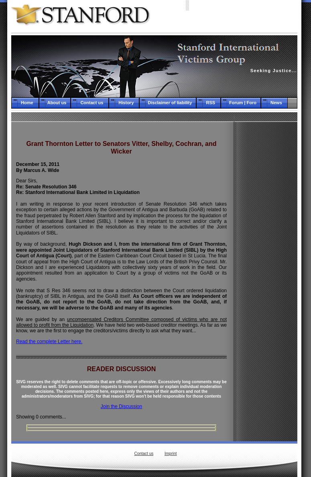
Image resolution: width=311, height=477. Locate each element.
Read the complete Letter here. (49, 341)
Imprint (171, 453)
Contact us (143, 453)
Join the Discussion (121, 406)
